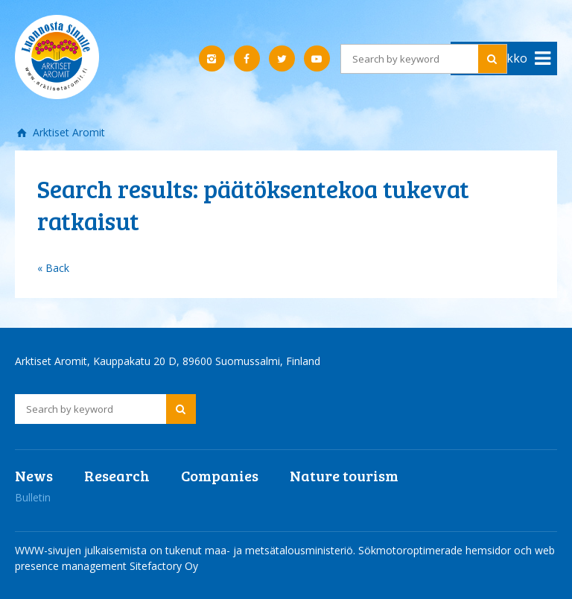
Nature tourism (344, 475)
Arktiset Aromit (67, 132)
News (34, 475)
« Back (53, 268)
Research (117, 475)
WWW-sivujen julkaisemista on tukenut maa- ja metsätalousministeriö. (186, 550)
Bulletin (33, 497)
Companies (219, 475)
